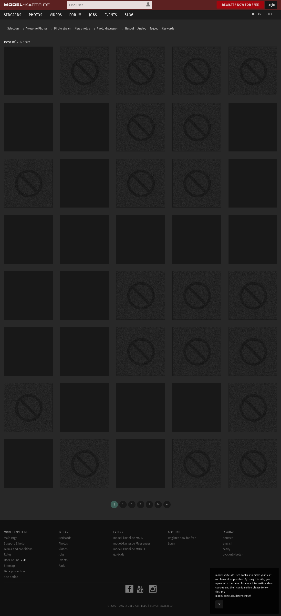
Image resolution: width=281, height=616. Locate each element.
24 (158, 504)
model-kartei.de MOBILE (129, 549)
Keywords (168, 28)
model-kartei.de (136, 606)
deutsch (228, 538)
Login (271, 5)
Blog (129, 14)
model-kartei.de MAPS (128, 538)
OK (219, 604)
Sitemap (9, 565)
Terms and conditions (18, 549)
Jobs (93, 14)
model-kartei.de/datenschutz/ (233, 595)
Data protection (14, 571)
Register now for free (240, 5)
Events (110, 14)
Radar (63, 565)
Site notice (11, 577)
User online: (15, 560)
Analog (141, 28)
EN (259, 14)
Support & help (14, 543)
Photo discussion (107, 28)
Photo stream (62, 28)
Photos (35, 14)
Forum (75, 14)
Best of (129, 28)
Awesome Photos (36, 28)
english (227, 543)
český (226, 549)
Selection (13, 28)
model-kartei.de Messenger (131, 543)
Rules (7, 554)
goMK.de (119, 554)
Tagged (154, 28)
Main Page (10, 538)
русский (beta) (232, 554)
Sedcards (12, 14)
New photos (82, 28)
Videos (56, 14)
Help (269, 14)
